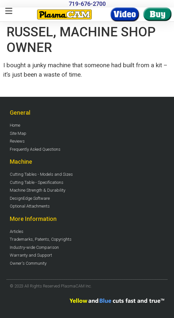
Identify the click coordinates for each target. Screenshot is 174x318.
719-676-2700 (87, 3)
